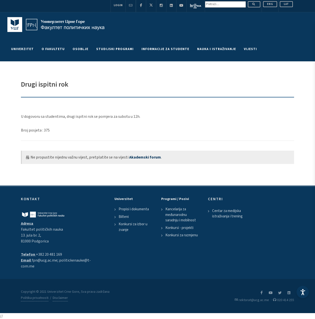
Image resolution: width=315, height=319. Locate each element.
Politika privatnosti (34, 297)
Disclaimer (60, 297)
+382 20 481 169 (49, 254)
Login (118, 5)
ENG (270, 4)
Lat (286, 4)
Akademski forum (145, 157)
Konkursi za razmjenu (181, 235)
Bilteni (124, 216)
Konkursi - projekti (179, 227)
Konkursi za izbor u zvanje (133, 227)
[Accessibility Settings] (303, 292)
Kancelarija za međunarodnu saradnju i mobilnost (180, 215)
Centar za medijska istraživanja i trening (227, 213)
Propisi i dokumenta (134, 209)
